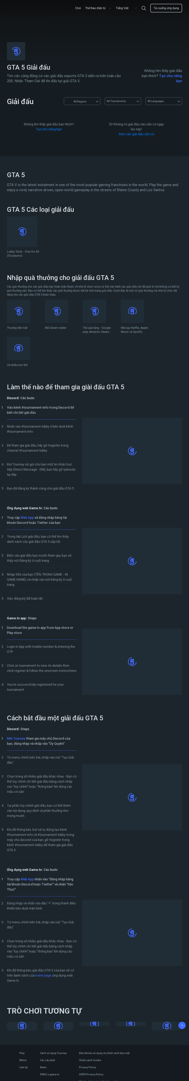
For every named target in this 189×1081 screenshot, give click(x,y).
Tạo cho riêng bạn (49, 129)
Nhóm (23, 1060)
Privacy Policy (87, 1067)
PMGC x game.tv (49, 1074)
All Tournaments (116, 101)
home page (43, 975)
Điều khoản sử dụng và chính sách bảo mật (104, 1053)
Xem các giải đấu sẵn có (136, 134)
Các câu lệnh (47, 1060)
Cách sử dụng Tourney (53, 1053)
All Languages (156, 101)
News (43, 1067)
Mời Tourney (16, 738)
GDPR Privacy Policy (91, 1074)
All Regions (76, 101)
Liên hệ (23, 1067)
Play (21, 1053)
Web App (27, 517)
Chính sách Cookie (90, 1060)
